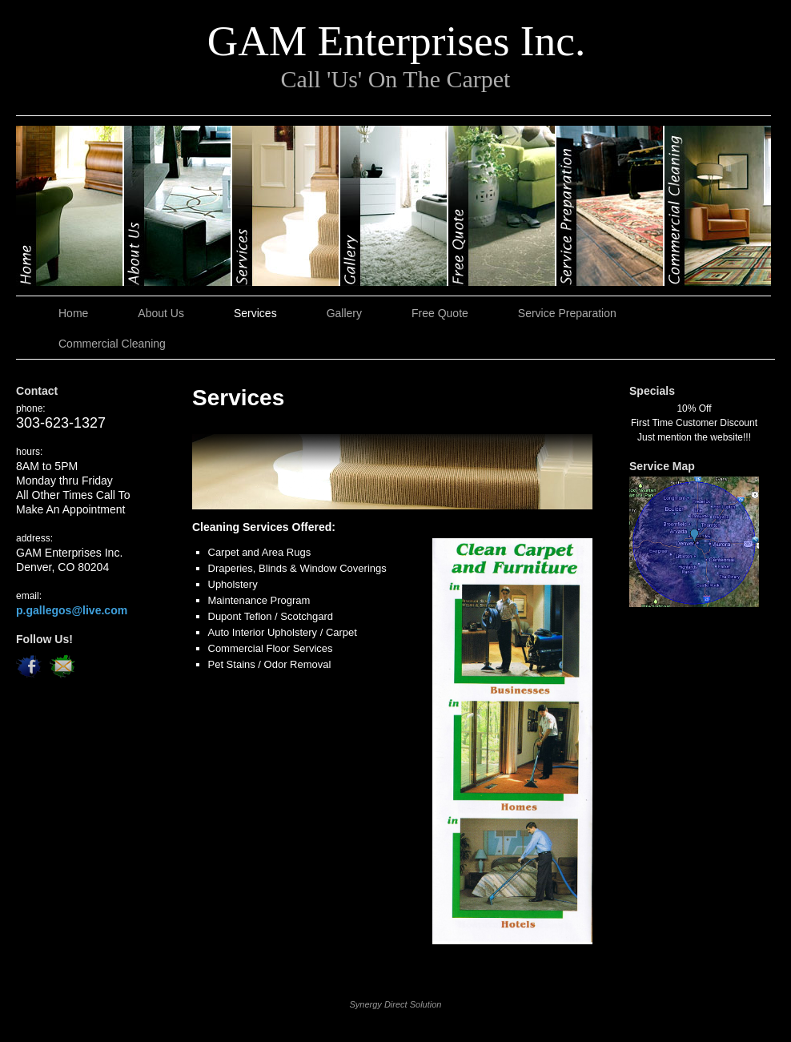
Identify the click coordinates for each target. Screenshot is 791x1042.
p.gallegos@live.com (71, 610)
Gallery (394, 206)
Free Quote (502, 206)
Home (70, 206)
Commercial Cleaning (718, 206)
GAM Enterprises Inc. (396, 41)
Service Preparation (610, 206)
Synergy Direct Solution (396, 1004)
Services (286, 206)
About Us (178, 206)
